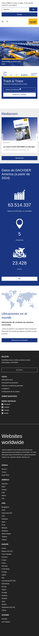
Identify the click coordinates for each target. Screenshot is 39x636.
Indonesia (5, 519)
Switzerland (5, 607)
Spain (3, 601)
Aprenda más (19, 158)
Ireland (4, 575)
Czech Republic (6, 554)
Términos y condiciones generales (12, 385)
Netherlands (5, 583)
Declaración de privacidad (10, 383)
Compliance (5, 388)
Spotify (5, 413)
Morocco (4, 469)
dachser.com (26, 457)
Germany (4, 566)
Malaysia (4, 528)
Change (19, 14)
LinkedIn (5, 407)
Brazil (3, 486)
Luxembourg (5, 581)
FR (8, 551)
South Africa (5, 475)
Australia (4, 619)
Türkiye (4, 610)
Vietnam (4, 539)
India (3, 516)
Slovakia (4, 598)
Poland (4, 589)
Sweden (4, 604)
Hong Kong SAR (7, 513)
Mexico (4, 495)
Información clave (7, 380)
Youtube (5, 410)
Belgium (4, 551)
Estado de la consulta (19, 94)
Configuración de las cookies (11, 391)
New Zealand (6, 622)
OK (33, 9)
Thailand (4, 536)
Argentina (5, 484)
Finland (4, 560)
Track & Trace (5, 74)
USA (3, 498)
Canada (4, 489)
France (4, 563)
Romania (4, 595)
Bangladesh (5, 507)
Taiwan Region (6, 533)
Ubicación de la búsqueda (19, 340)
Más (19, 278)
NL (11, 551)
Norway (4, 586)
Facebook (6, 404)
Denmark (4, 557)
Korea (3, 525)
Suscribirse (19, 369)
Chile (3, 492)
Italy (3, 578)
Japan (3, 522)
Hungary (4, 572)
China (3, 510)
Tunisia (4, 472)
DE (14, 581)
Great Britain (6, 569)
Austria (4, 548)
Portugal (4, 592)
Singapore (5, 531)
